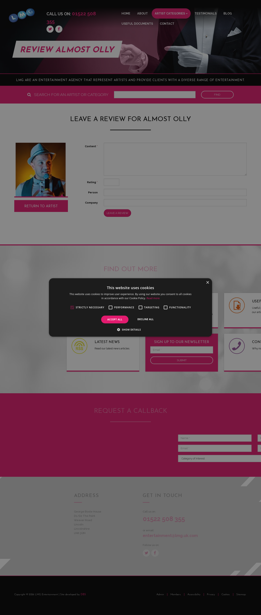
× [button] (207, 282)
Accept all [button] (114, 319)
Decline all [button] (145, 319)
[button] (130, 330)
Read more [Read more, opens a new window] (153, 298)
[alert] (130, 307)
